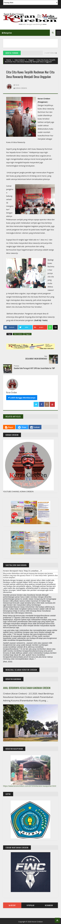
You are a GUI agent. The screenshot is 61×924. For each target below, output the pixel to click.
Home (8, 60)
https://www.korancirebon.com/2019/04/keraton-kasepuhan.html (29, 786)
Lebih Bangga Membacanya (21, 397)
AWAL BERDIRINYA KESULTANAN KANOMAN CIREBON (26, 688)
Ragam (31, 60)
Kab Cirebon (20, 60)
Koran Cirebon (37, 922)
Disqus (21, 427)
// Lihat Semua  (50, 53)
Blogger (9, 427)
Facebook (35, 427)
